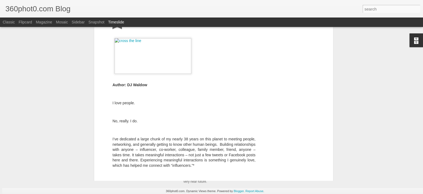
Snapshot (96, 22)
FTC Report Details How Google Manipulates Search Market (315, 155)
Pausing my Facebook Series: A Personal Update (305, 174)
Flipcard (25, 22)
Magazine (44, 22)
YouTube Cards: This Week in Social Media (156, 160)
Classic (9, 22)
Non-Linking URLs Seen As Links (292, 164)
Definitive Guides (158, 143)
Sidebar (78, 22)
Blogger (239, 191)
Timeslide (116, 22)
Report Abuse (254, 191)
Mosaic (62, 22)
